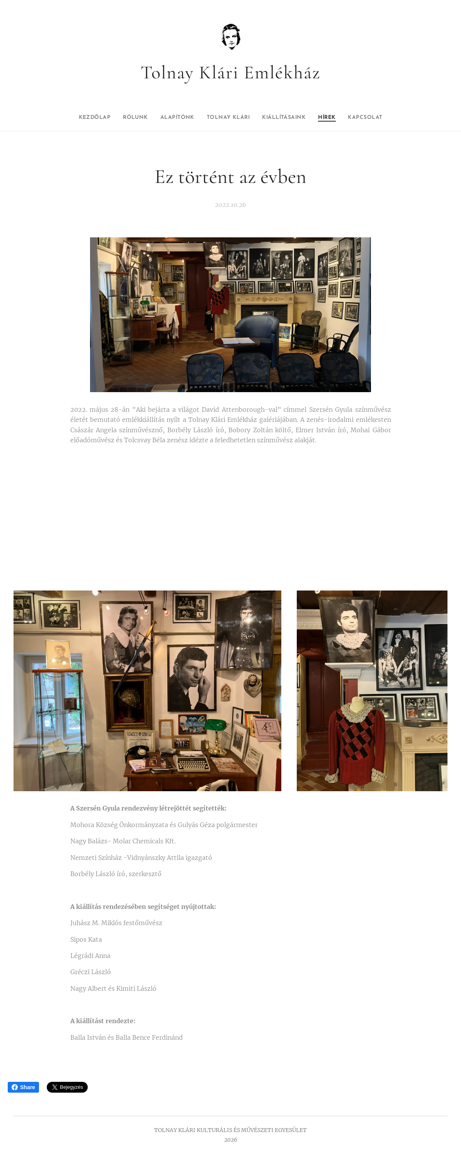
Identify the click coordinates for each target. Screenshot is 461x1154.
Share (23, 1087)
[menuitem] (80, 117)
